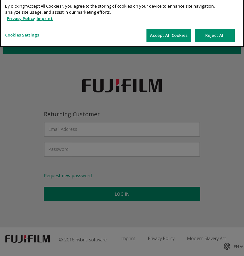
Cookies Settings (22, 30)
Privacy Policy (21, 14)
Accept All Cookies (168, 31)
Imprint (45, 14)
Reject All (215, 31)
